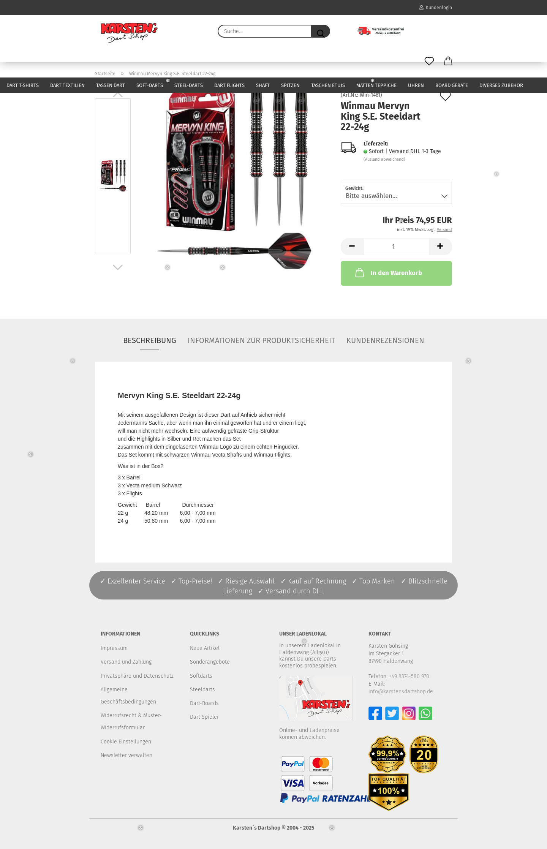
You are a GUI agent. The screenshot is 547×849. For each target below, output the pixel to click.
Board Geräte (451, 85)
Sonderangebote (210, 662)
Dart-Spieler (204, 717)
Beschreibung (149, 340)
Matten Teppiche (376, 85)
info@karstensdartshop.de (400, 691)
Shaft (263, 85)
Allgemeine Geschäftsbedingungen (128, 695)
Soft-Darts (149, 85)
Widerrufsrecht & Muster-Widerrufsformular (131, 721)
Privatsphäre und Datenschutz (137, 676)
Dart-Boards (204, 703)
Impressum (114, 648)
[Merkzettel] (429, 61)
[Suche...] (320, 31)
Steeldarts (202, 689)
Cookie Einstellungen (126, 741)
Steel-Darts (188, 85)
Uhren (416, 85)
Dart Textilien (67, 85)
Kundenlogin (435, 7)
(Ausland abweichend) (384, 159)
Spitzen (290, 85)
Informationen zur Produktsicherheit (261, 340)
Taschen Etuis (328, 85)
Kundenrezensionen (385, 340)
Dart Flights (229, 85)
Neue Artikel (205, 648)
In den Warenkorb (388, 272)
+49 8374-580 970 (409, 676)
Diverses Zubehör (501, 85)
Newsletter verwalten (126, 755)
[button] (448, 61)
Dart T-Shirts (22, 85)
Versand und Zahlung (126, 662)
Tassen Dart (110, 85)
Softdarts (201, 676)
